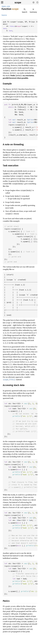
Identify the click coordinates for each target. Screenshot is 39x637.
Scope (18, 26)
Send (4, 28)
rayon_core (6, 6)
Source (4, 15)
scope (18, 2)
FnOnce (12, 26)
